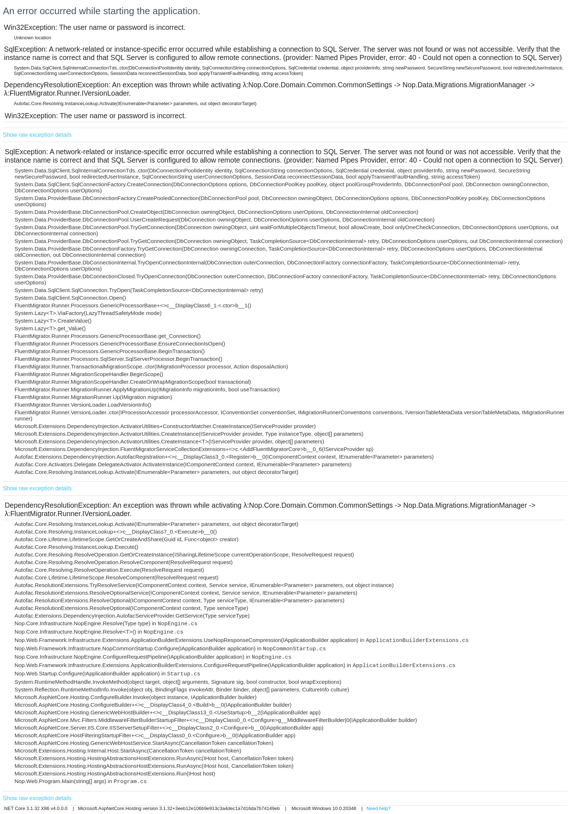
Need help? (378, 808)
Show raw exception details (37, 135)
